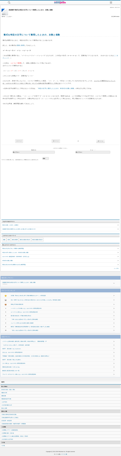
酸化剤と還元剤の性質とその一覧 (10, 370)
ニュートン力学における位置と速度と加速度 (22, 323)
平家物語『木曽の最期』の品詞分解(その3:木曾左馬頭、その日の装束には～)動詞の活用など (25, 356)
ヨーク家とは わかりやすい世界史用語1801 (13, 363)
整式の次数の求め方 (25, 239)
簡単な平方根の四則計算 (17, 304)
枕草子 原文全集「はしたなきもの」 (12, 348)
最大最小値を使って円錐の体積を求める (21, 315)
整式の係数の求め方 (37, 239)
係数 (4, 239)
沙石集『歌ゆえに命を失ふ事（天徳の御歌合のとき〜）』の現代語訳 (28, 295)
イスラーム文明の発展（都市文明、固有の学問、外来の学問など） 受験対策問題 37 (24, 341)
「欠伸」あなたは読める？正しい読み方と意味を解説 (24, 319)
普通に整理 (20, 45)
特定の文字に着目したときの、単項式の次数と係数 (56, 88)
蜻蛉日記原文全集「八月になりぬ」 (11, 367)
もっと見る (116, 268)
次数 (9, 239)
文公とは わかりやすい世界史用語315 (12, 352)
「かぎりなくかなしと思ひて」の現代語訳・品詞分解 (16, 345)
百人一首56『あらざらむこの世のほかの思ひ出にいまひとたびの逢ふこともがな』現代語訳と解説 (36, 300)
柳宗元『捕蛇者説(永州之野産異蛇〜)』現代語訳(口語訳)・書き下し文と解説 (30, 326)
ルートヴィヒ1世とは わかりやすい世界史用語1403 (24, 312)
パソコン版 (64, 454)
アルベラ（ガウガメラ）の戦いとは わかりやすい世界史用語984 (19, 374)
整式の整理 (15, 239)
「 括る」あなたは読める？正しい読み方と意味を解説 (24, 330)
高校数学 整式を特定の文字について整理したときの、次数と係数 (54, 283)
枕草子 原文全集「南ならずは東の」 (12, 359)
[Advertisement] (60, 23)
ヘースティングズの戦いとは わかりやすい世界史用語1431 (26, 308)
